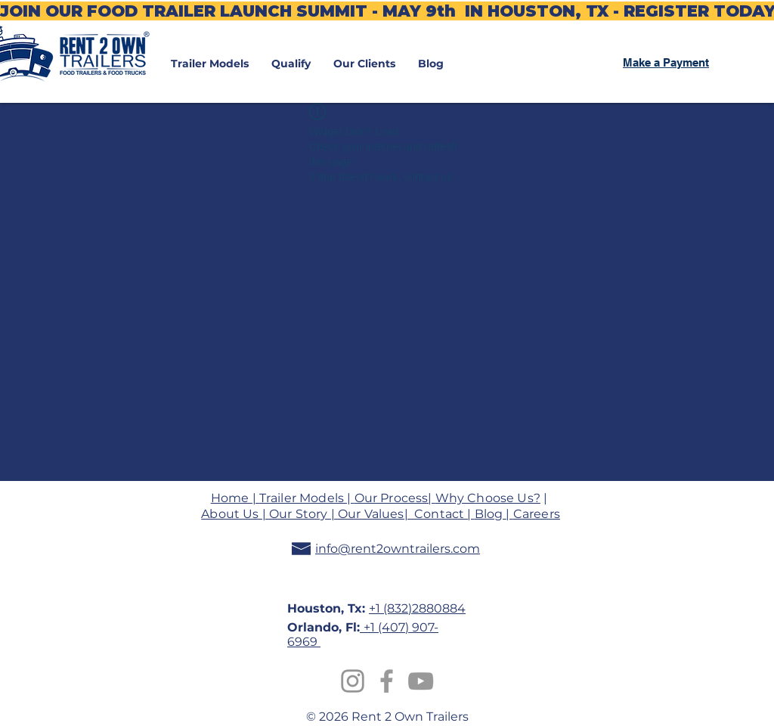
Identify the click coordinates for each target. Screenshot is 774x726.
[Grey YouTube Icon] (420, 681)
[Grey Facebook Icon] (386, 681)
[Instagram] (352, 681)
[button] (209, 63)
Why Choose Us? (487, 498)
